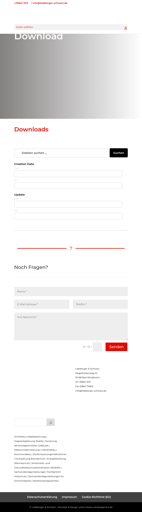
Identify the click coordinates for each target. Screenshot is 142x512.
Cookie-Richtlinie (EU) (96, 497)
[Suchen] (50, 422)
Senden (116, 347)
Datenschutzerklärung (42, 497)
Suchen (118, 153)
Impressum (69, 497)
